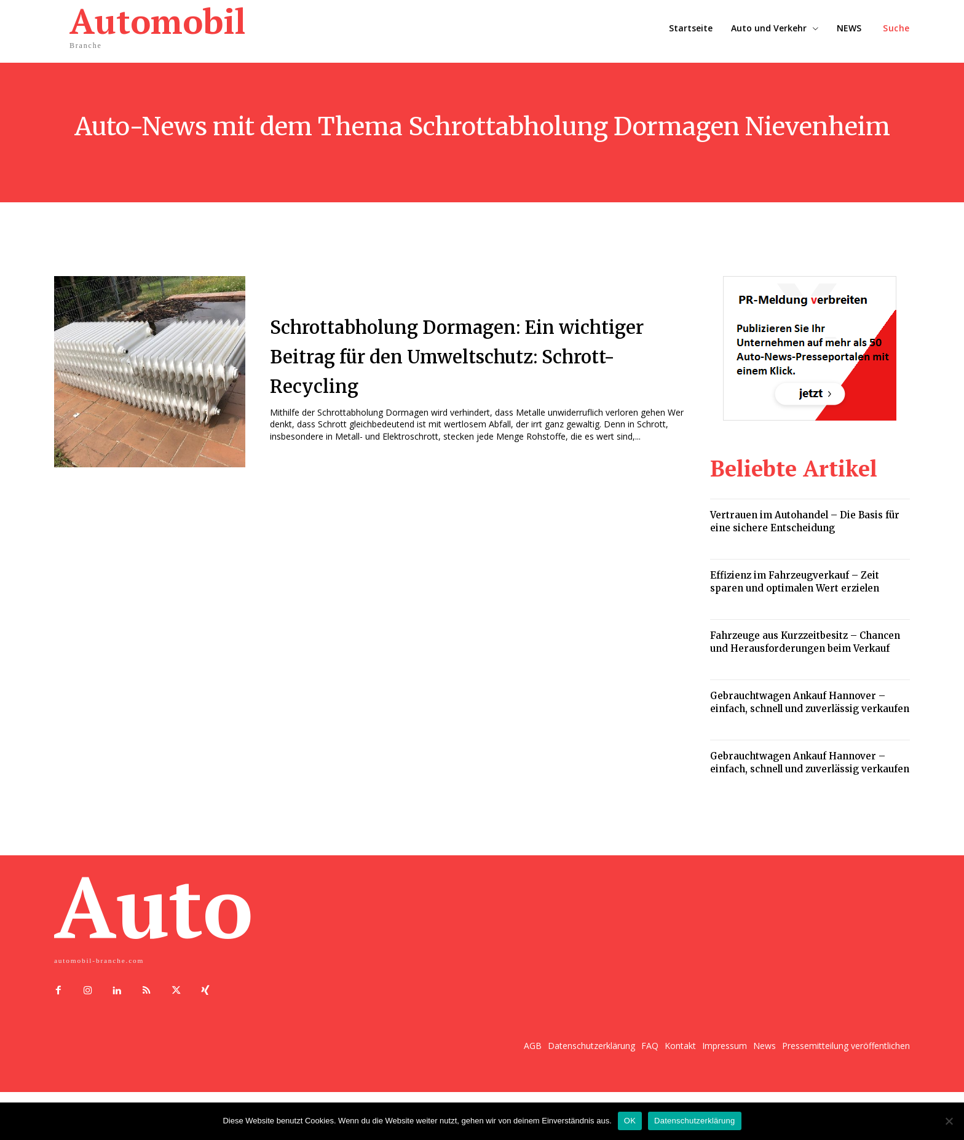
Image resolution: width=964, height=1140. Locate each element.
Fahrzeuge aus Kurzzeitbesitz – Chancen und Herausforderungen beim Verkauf (805, 642)
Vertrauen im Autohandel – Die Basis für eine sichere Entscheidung (804, 521)
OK (630, 1120)
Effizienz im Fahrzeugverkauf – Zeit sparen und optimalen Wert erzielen (794, 581)
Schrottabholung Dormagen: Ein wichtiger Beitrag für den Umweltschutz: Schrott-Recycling (470, 355)
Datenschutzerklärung (694, 1120)
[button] (896, 28)
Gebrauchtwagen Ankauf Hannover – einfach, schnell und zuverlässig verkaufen (809, 702)
